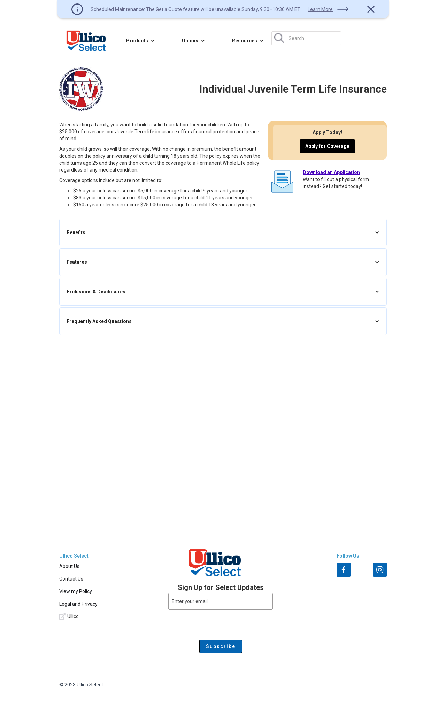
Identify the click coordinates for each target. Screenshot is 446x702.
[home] (86, 40)
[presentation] (221, 623)
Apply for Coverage (327, 146)
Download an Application (331, 172)
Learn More (320, 9)
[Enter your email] (220, 601)
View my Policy (75, 591)
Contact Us (71, 579)
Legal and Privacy (78, 604)
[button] (140, 40)
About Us (69, 566)
